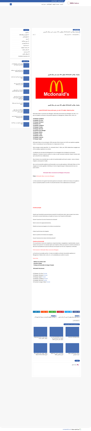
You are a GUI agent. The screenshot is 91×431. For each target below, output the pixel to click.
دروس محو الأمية (25, 41)
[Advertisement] (45, 18)
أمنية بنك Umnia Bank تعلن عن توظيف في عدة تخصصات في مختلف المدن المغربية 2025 (57, 338)
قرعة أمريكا (26, 45)
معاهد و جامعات (25, 49)
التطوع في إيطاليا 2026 (23, 34)
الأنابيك (26, 32)
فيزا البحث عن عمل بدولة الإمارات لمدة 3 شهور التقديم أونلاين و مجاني (17, 110)
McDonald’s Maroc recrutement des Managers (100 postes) (56, 173)
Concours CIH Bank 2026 (73, 337)
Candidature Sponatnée (23, 56)
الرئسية (61, 4)
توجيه (27, 39)
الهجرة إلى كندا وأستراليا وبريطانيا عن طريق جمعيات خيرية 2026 (18, 97)
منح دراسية (43, 4)
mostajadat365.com (67, 429)
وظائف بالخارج (25, 54)
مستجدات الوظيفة (55, 4)
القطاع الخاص (49, 4)
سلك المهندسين (25, 43)
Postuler (45, 273)
